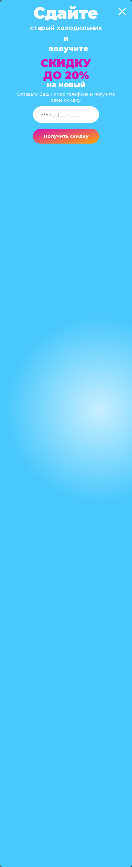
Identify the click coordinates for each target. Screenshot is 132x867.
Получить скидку (66, 136)
